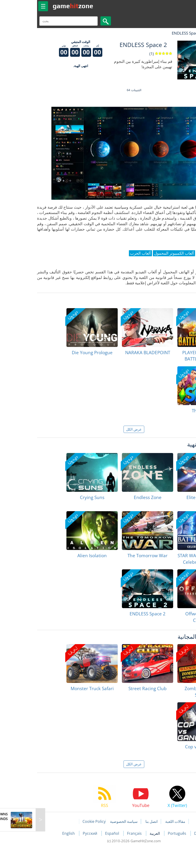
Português (141, 833)
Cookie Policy (58, 821)
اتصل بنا (116, 821)
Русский (54, 833)
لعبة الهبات (179, 33)
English (33, 833)
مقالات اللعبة (139, 821)
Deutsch (165, 833)
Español (76, 833)
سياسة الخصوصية (88, 821)
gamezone (37, 6)
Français (99, 833)
